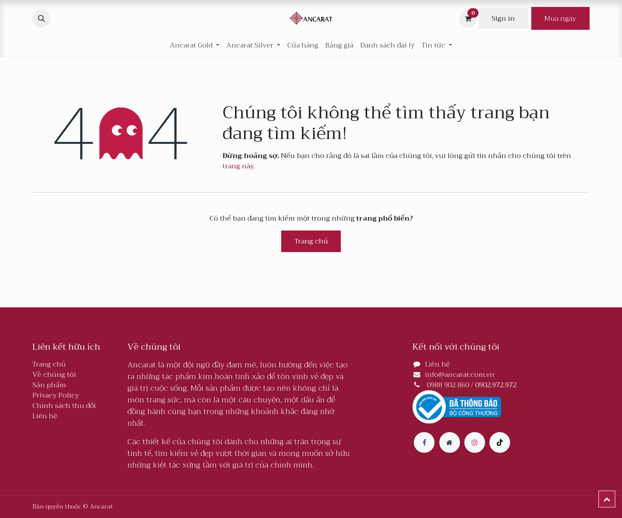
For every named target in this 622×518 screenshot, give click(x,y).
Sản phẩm (49, 385)
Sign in (503, 19)
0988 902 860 (448, 385)
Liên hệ (44, 416)
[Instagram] (474, 442)
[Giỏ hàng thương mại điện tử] (468, 18)
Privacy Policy (55, 395)
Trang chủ (311, 241)
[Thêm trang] (449, 442)
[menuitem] (303, 45)
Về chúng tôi (54, 375)
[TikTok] (499, 442)
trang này (238, 166)
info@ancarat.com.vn (460, 375)
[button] (41, 18)
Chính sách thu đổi (64, 406)
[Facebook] (424, 442)
